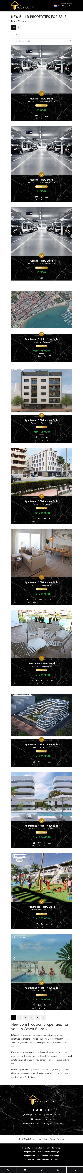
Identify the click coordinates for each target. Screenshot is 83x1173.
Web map (60, 1139)
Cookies (53, 1139)
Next (69, 69)
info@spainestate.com (43, 1119)
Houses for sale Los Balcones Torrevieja (41, 1159)
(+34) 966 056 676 (52, 1115)
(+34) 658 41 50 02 (34, 1115)
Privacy (45, 1139)
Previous (14, 69)
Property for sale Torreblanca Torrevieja (41, 1155)
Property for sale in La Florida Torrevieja (41, 1152)
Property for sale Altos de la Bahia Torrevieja (41, 1148)
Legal (39, 1139)
